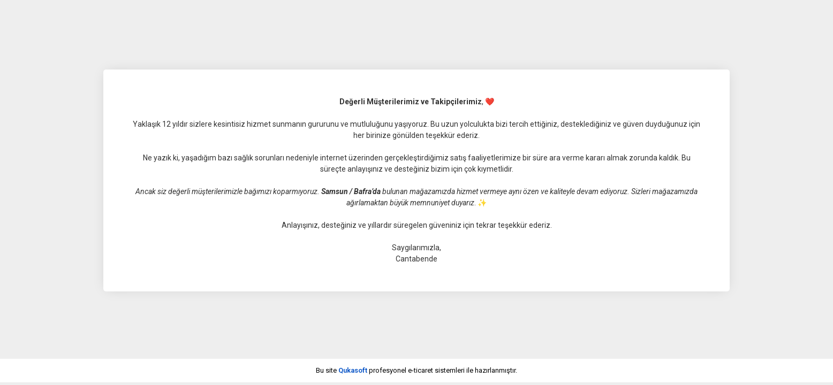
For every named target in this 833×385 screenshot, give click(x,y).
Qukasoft (352, 370)
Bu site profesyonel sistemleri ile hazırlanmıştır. (416, 370)
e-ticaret (420, 370)
